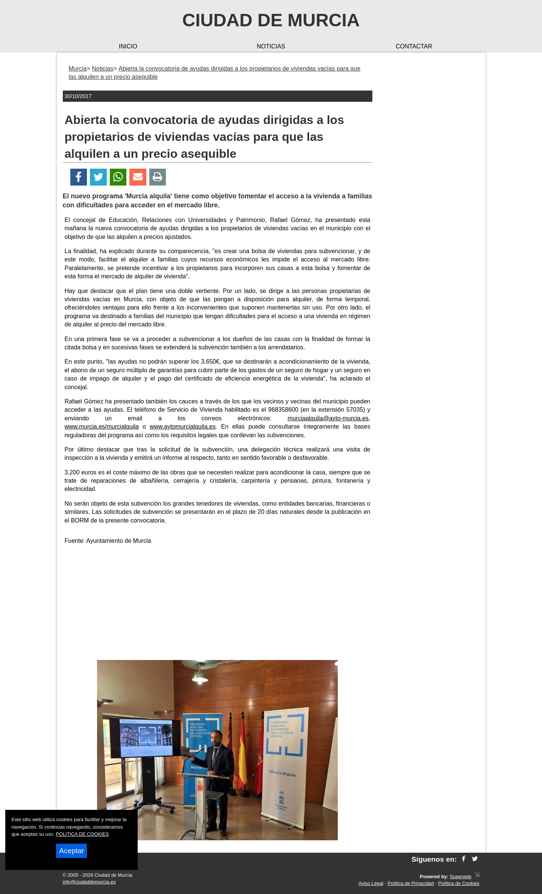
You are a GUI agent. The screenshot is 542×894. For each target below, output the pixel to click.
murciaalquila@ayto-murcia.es (328, 418)
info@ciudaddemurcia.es (89, 882)
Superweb (461, 876)
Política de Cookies (459, 883)
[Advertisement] (217, 603)
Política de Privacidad (411, 883)
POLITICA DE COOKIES (82, 834)
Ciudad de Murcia (271, 20)
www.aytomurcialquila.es (183, 426)
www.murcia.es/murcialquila (102, 426)
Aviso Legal (370, 883)
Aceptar (71, 851)
